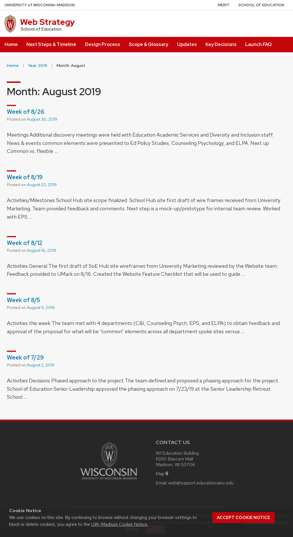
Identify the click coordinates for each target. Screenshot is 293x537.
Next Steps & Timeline (51, 44)
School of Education (261, 5)
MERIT (223, 5)
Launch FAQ (258, 44)
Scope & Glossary (148, 44)
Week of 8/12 (24, 243)
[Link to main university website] (108, 481)
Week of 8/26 (25, 111)
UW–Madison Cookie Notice (119, 524)
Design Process (102, 44)
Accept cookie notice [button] (243, 517)
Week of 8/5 (23, 300)
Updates (187, 44)
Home (11, 44)
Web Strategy (47, 22)
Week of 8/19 (25, 177)
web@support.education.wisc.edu (200, 483)
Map (162, 474)
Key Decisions (221, 44)
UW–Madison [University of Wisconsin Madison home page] (40, 5)
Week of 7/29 (25, 357)
